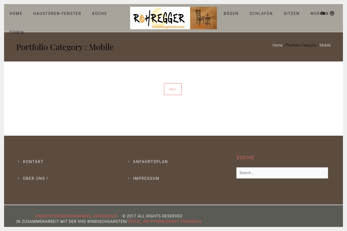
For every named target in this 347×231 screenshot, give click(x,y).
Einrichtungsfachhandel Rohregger (76, 216)
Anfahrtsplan (150, 162)
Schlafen (261, 13)
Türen (16, 32)
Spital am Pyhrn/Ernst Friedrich (164, 221)
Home (16, 13)
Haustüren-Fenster (57, 13)
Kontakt (33, 162)
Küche (99, 13)
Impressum (146, 178)
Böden (231, 13)
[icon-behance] (325, 13)
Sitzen (292, 13)
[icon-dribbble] (332, 13)
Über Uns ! (35, 178)
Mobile (325, 45)
